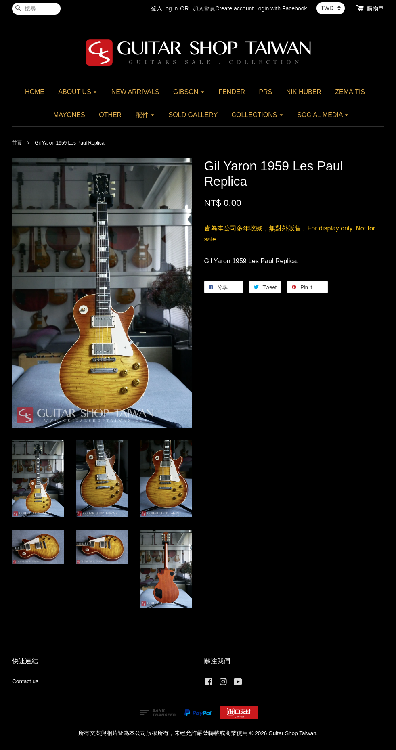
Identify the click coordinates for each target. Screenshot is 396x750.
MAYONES (69, 114)
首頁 (17, 143)
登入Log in (164, 8)
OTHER (110, 114)
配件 (145, 114)
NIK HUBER (303, 91)
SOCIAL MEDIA (323, 114)
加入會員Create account (223, 8)
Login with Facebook (281, 8)
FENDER (231, 91)
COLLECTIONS (257, 114)
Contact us (25, 681)
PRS (265, 91)
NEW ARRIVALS (135, 91)
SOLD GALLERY (193, 114)
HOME (34, 91)
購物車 (375, 8)
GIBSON (189, 91)
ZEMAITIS (350, 91)
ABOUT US (77, 91)
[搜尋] (36, 9)
